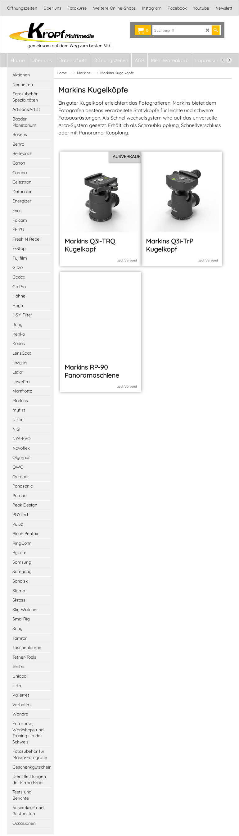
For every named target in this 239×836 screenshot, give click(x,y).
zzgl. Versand (127, 258)
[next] (229, 60)
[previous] (223, 60)
